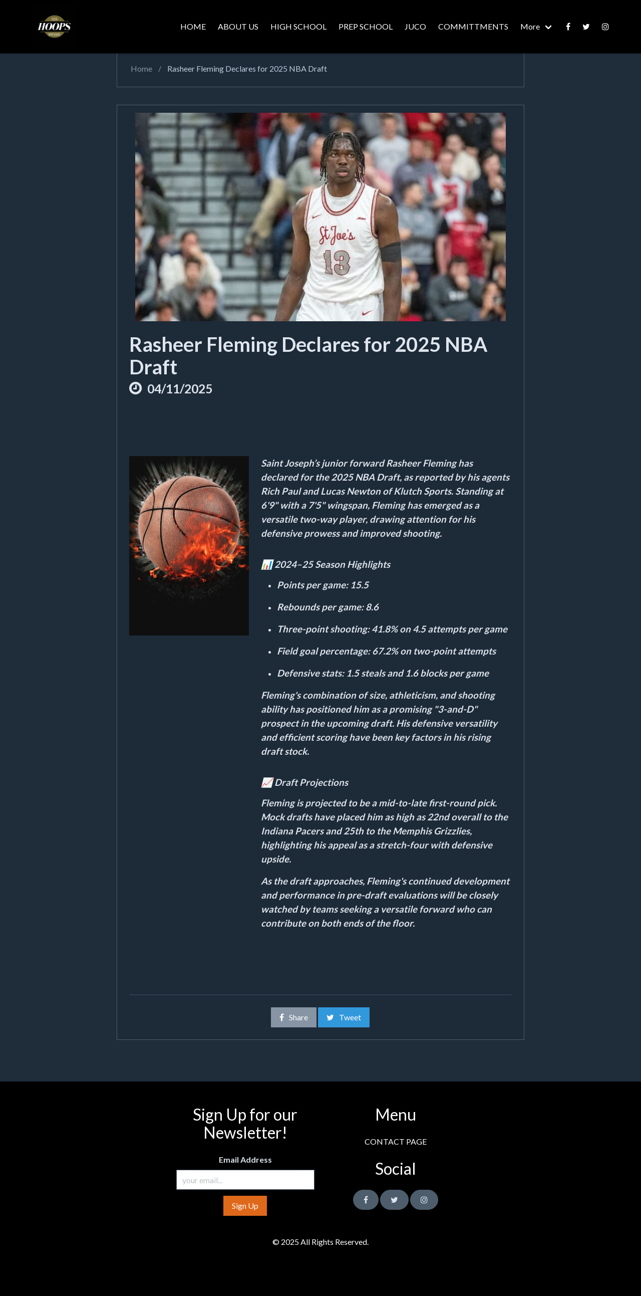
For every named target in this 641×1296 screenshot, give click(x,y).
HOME (193, 26)
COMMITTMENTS (473, 26)
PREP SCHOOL (366, 26)
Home (140, 68)
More (530, 26)
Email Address (245, 1159)
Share (293, 1017)
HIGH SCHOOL (298, 26)
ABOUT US (238, 26)
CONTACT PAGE (396, 1141)
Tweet (344, 1017)
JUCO (415, 26)
